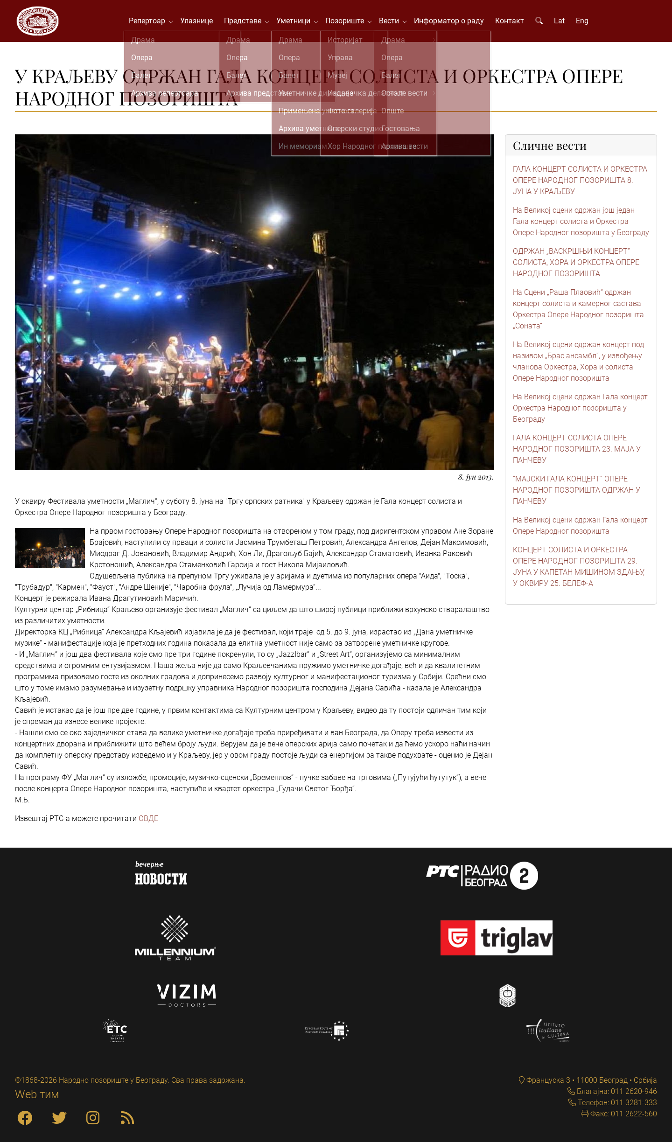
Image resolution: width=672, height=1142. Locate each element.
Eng (585, 23)
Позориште (350, 23)
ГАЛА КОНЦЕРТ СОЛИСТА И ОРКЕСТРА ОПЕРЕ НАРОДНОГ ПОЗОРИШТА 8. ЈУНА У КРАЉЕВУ (580, 185)
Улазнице (199, 23)
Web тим (37, 1094)
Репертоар (152, 23)
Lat (562, 23)
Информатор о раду (452, 23)
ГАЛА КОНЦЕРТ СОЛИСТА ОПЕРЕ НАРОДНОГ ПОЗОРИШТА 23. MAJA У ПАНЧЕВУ (577, 453)
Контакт (512, 23)
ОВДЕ (148, 823)
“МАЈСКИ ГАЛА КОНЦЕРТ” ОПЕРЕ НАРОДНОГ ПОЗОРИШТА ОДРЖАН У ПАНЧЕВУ (576, 494)
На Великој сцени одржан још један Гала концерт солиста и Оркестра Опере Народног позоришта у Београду (581, 226)
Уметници (298, 23)
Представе (247, 23)
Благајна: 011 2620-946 (616, 1091)
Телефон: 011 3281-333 (616, 1102)
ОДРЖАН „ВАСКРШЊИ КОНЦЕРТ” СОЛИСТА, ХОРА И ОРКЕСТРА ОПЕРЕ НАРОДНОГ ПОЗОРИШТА (576, 267)
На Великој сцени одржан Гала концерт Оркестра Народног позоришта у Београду (580, 412)
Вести (394, 23)
